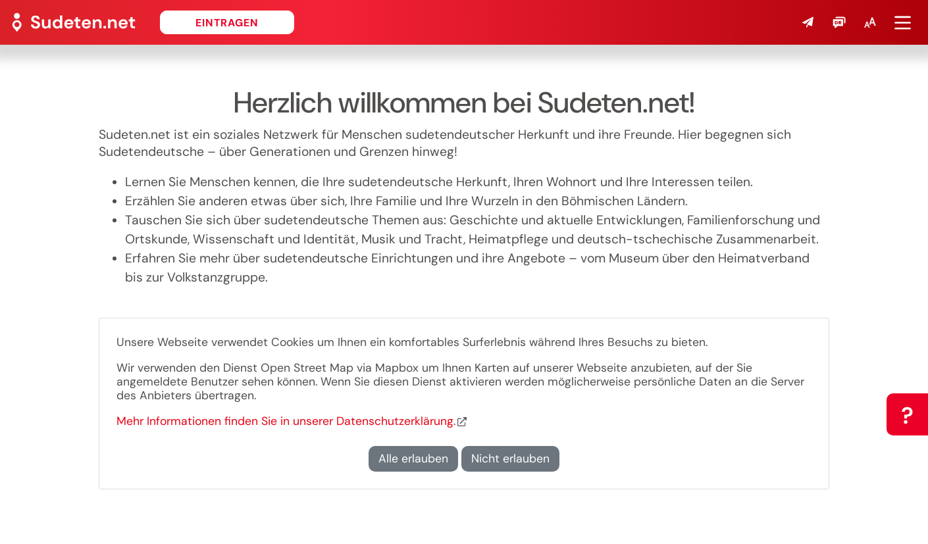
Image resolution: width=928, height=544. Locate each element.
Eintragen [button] (227, 23)
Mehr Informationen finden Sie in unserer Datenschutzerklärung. (285, 421)
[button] (811, 22)
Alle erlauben (413, 458)
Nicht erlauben (510, 458)
